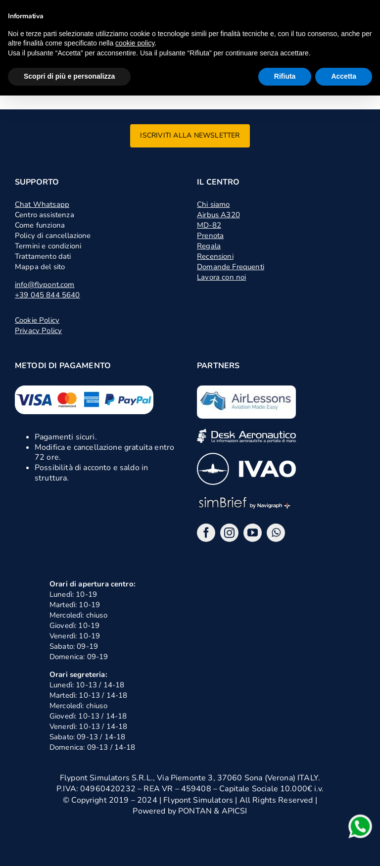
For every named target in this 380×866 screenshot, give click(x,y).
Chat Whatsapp (42, 204)
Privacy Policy (38, 331)
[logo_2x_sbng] (246, 498)
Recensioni (215, 256)
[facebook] (206, 533)
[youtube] (252, 533)
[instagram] (229, 533)
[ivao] (246, 456)
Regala (209, 246)
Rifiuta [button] (285, 76)
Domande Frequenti (230, 267)
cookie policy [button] (134, 43)
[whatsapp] (276, 533)
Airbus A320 (218, 215)
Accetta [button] (343, 76)
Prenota (210, 236)
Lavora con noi (221, 277)
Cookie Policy (37, 320)
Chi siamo (213, 204)
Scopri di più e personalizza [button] (69, 76)
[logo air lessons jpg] (246, 389)
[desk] (246, 432)
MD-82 (209, 225)
